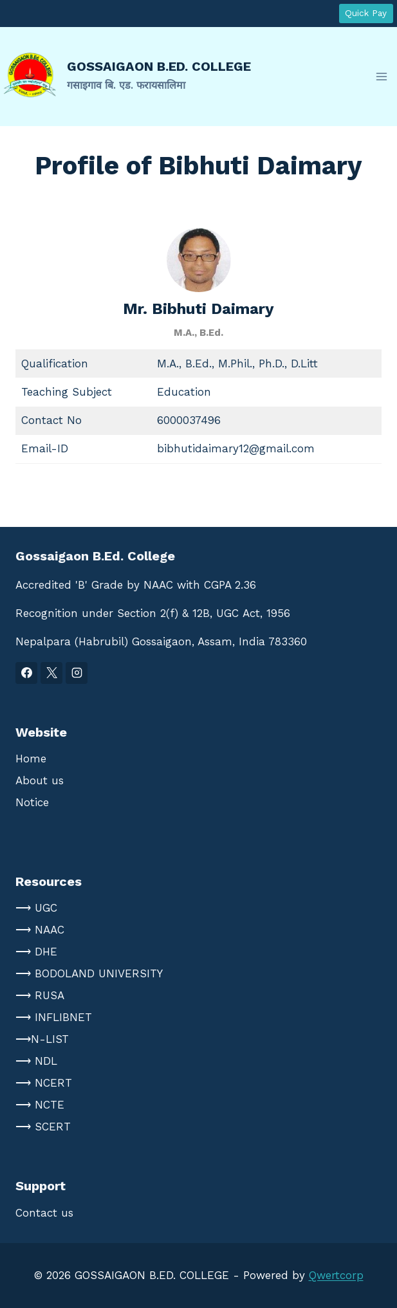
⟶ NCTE (39, 1104)
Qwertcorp (336, 1275)
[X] (51, 673)
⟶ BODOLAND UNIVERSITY (89, 973)
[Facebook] (26, 673)
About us (39, 780)
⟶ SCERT (43, 1126)
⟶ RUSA (39, 995)
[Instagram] (77, 673)
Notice (32, 802)
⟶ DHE (36, 951)
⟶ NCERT (43, 1082)
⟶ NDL (36, 1061)
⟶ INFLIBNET (53, 1017)
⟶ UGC (36, 907)
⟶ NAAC (39, 929)
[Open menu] (381, 76)
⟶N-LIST (42, 1039)
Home (30, 758)
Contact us (44, 1212)
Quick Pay (366, 13)
